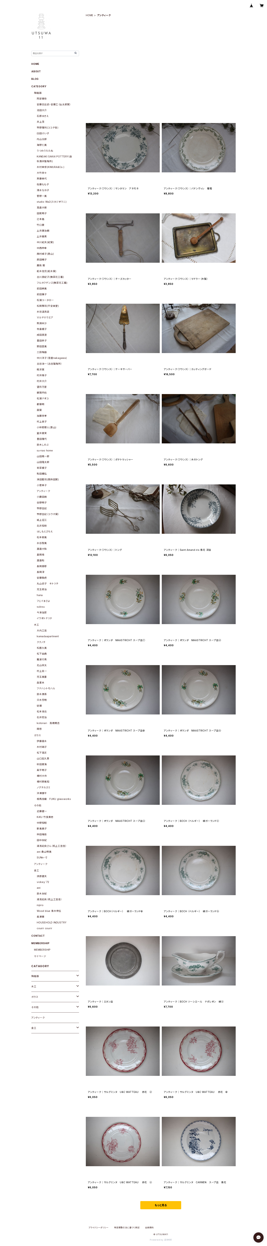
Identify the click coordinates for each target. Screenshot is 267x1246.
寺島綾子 (42, 329)
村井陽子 (42, 375)
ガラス (37, 735)
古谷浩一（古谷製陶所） (49, 363)
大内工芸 (42, 630)
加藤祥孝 (42, 415)
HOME (89, 15)
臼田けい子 (43, 133)
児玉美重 (42, 676)
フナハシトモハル (46, 688)
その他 (37, 805)
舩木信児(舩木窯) (47, 271)
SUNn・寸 (42, 857)
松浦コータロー (45, 300)
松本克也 (42, 711)
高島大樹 (42, 207)
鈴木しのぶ (43, 444)
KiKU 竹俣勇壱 (45, 817)
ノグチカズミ (43, 787)
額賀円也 (42, 392)
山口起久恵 (43, 758)
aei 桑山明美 (44, 851)
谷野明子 (42, 502)
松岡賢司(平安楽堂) (48, 305)
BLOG (35, 78)
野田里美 (42, 346)
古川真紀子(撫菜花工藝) (50, 276)
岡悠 (39, 728)
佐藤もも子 (43, 184)
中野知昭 (42, 822)
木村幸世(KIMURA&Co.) (51, 167)
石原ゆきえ (43, 116)
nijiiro (40, 905)
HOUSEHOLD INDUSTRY (51, 922)
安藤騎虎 (42, 577)
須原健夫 (42, 876)
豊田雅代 (42, 438)
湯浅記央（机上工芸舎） (49, 899)
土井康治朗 (43, 230)
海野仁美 (42, 144)
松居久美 (42, 647)
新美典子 (42, 828)
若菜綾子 (42, 467)
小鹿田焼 (42, 496)
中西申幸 (42, 248)
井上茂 (40, 121)
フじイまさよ (43, 600)
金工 (36, 870)
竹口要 (40, 224)
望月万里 (42, 386)
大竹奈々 (42, 172)
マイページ (40, 956)
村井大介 (42, 381)
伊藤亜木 (42, 741)
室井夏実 (42, 433)
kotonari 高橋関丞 (48, 723)
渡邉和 (40, 560)
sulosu (41, 606)
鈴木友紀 (42, 893)
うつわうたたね (45, 150)
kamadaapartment (48, 636)
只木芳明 (42, 699)
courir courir (44, 928)
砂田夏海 (42, 764)
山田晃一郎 (43, 456)
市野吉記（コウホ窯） (48, 514)
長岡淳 (40, 572)
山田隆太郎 (43, 462)
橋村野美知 (43, 781)
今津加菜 (42, 612)
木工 (36, 624)
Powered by (161, 1240)
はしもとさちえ (45, 531)
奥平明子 (42, 770)
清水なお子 (43, 190)
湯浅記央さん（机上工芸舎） (52, 845)
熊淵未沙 (42, 323)
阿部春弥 (42, 98)
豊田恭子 (42, 340)
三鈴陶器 (42, 352)
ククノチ (41, 642)
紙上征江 (42, 519)
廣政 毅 (41, 265)
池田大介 (42, 110)
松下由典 (42, 653)
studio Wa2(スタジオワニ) (52, 201)
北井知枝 (42, 525)
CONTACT (38, 935)
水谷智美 (42, 543)
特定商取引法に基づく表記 (127, 1227)
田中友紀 (42, 840)
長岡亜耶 (42, 566)
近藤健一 (42, 811)
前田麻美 (42, 288)
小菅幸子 (42, 485)
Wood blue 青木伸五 (49, 910)
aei (39, 887)
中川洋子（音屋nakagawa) (52, 357)
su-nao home (45, 450)
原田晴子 (42, 259)
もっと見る (161, 1205)
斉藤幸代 (42, 178)
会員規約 (149, 1227)
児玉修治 (42, 589)
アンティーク (43, 491)
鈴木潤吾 (42, 694)
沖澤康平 (42, 793)
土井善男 (42, 236)
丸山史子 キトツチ (47, 583)
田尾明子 (42, 213)
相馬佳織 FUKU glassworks (54, 798)
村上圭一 (42, 671)
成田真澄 (42, 334)
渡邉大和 (42, 548)
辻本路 (40, 219)
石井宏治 (42, 717)
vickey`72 (43, 882)
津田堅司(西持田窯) (48, 479)
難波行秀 (42, 659)
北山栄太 (42, 665)
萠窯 (39, 410)
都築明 (40, 404)
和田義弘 (42, 473)
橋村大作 (42, 775)
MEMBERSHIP (42, 949)
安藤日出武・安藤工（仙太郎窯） (54, 104)
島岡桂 (40, 554)
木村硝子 (42, 746)
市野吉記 (42, 508)
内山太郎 (42, 139)
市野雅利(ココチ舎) (48, 127)
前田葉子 (42, 294)
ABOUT (36, 71)
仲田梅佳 (42, 834)
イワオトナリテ (44, 618)
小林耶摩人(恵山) (47, 427)
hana (40, 595)
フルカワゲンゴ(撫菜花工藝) (52, 282)
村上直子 (42, 421)
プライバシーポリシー (99, 1227)
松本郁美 (42, 537)
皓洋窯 (40, 369)
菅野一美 (42, 195)
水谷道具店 (43, 311)
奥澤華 (40, 916)
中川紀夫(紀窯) (45, 242)
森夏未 (40, 682)
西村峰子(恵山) (45, 253)
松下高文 (42, 752)
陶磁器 (38, 92)
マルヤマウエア (45, 317)
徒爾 (39, 705)
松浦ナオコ (43, 398)
